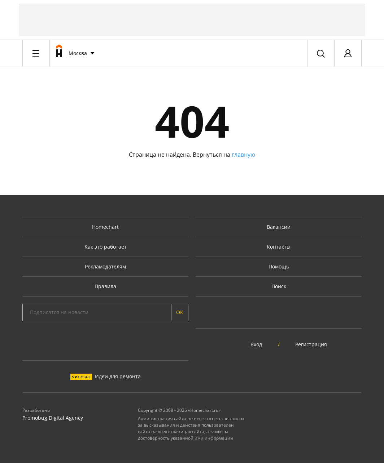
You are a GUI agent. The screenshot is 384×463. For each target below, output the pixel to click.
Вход (256, 344)
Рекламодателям (105, 266)
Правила (105, 286)
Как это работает (105, 246)
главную (243, 155)
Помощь (279, 266)
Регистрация (311, 344)
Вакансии (279, 226)
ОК (179, 312)
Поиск (278, 286)
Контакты (279, 246)
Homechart (105, 226)
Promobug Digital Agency (52, 417)
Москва (78, 53)
